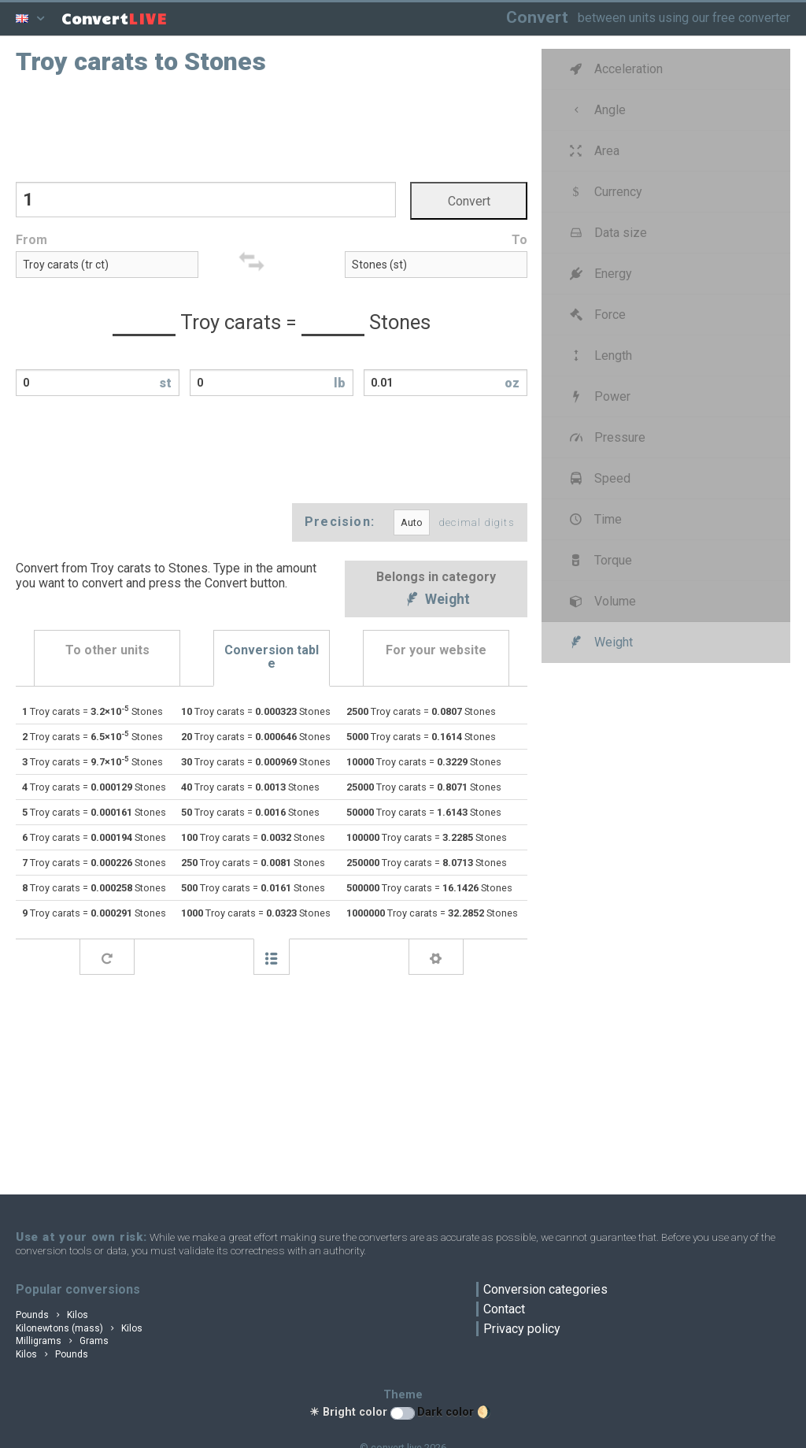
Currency (604, 191)
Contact (504, 1309)
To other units (107, 650)
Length (599, 355)
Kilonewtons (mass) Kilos (79, 1328)
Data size (606, 232)
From (31, 239)
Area (593, 150)
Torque (599, 560)
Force (596, 314)
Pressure (606, 437)
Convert (537, 17)
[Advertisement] (271, 126)
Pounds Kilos (52, 1314)
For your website (436, 650)
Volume (601, 601)
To (519, 239)
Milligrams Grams (62, 1340)
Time (594, 519)
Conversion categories (545, 1289)
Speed (598, 478)
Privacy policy (521, 1328)
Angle (596, 109)
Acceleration (614, 68)
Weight (436, 601)
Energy (599, 273)
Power (598, 396)
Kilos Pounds (52, 1354)
